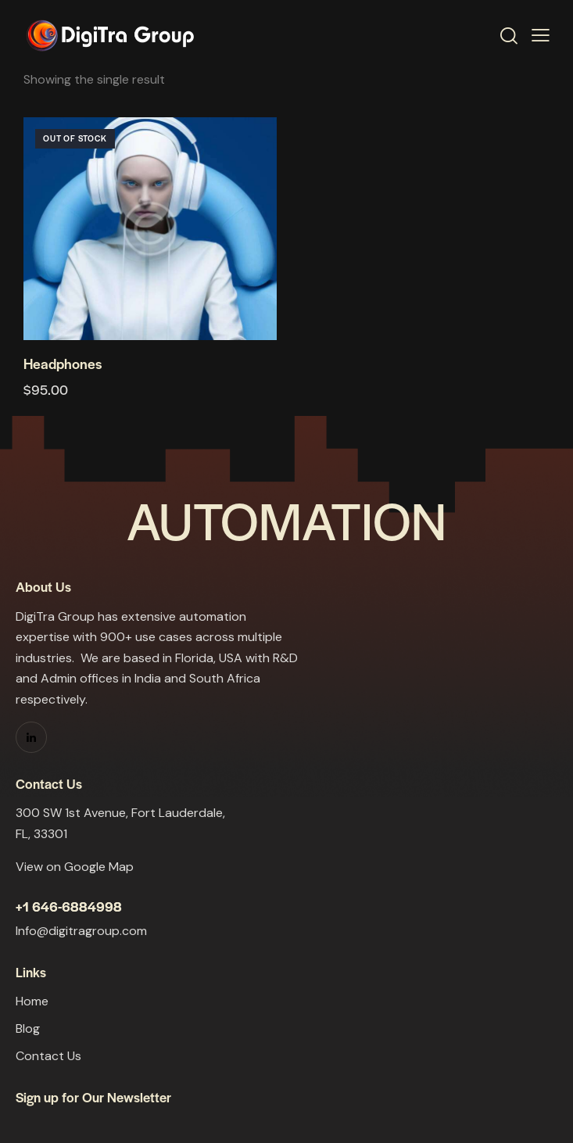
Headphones (62, 363)
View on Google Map (75, 866)
